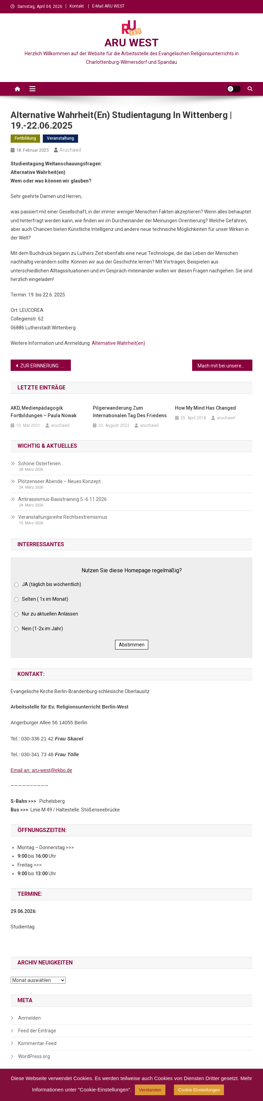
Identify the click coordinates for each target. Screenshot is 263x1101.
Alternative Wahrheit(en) (118, 343)
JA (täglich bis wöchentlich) (51, 584)
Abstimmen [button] (132, 644)
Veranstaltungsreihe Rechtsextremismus (62, 517)
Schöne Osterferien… (41, 463)
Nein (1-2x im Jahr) (42, 628)
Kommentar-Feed (37, 1043)
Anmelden (29, 1018)
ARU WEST (131, 42)
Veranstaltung (60, 138)
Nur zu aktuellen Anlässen (50, 614)
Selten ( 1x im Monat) (45, 599)
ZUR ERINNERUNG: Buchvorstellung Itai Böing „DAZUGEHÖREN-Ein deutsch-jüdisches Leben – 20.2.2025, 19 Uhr (45, 365)
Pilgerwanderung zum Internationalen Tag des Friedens (130, 411)
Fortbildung (25, 138)
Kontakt (77, 6)
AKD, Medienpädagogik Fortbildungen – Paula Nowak (43, 411)
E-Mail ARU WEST (108, 6)
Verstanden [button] (150, 1089)
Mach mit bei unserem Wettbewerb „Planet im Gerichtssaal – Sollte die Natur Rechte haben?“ (225, 365)
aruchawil (70, 150)
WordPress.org (34, 1056)
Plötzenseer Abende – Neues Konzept (59, 481)
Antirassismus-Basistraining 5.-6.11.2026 (62, 499)
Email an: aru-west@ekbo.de (41, 770)
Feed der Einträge (37, 1030)
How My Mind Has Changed (205, 408)
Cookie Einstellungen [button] (199, 1089)
